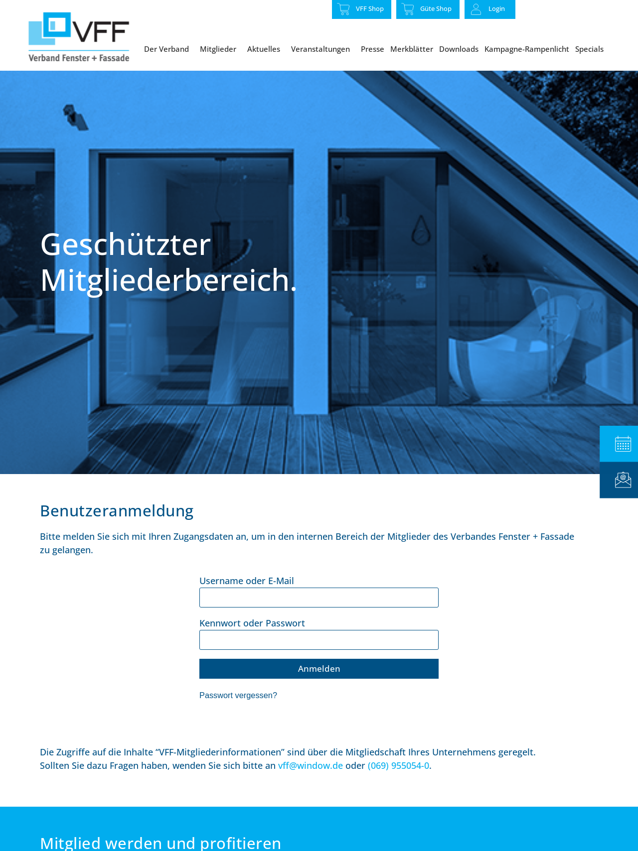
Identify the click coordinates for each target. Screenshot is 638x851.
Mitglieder (220, 49)
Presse (372, 49)
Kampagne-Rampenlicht (526, 49)
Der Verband (169, 49)
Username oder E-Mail (246, 602)
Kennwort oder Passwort (252, 645)
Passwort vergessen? (238, 717)
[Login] (476, 9)
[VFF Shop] (343, 8)
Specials (592, 49)
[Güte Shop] (407, 8)
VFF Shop (370, 8)
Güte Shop (436, 8)
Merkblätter (411, 49)
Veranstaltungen (323, 49)
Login (496, 8)
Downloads (458, 49)
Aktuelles (266, 49)
